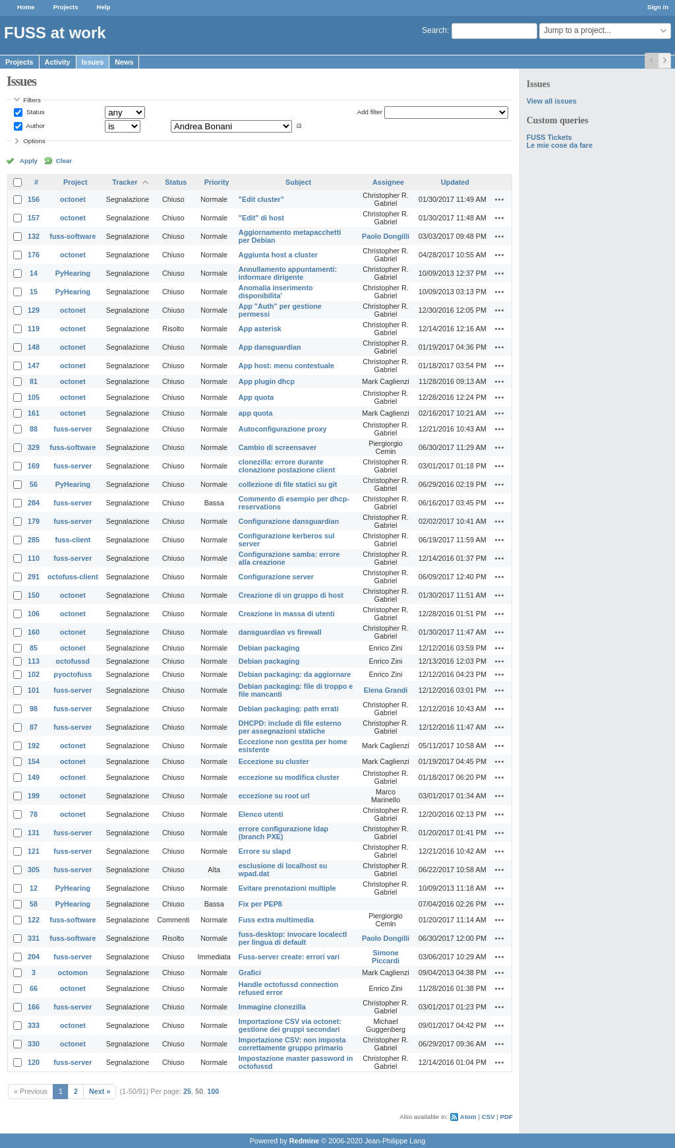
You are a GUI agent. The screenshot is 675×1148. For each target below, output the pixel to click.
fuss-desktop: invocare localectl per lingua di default (293, 938)
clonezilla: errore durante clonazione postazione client (287, 466)
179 (34, 521)
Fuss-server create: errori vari (289, 957)
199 (34, 796)
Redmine (304, 1141)
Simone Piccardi (385, 957)
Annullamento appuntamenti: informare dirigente (288, 273)
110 (34, 558)
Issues (93, 62)
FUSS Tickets (549, 137)
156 (34, 199)
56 (34, 484)
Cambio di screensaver (277, 447)
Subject (298, 182)
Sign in (657, 7)
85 (34, 648)
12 (34, 888)
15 (34, 292)
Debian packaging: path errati (289, 709)
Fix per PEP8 (260, 904)
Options (34, 140)
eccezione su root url (274, 796)
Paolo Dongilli (385, 236)
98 (34, 709)
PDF (506, 1116)
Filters (31, 100)
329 (34, 447)
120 (34, 1062)
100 (213, 1091)
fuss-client (72, 540)
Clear (64, 160)
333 (34, 1025)
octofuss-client (72, 577)
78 (34, 814)
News (124, 62)
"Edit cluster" (261, 199)
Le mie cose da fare (560, 145)
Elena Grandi (386, 690)
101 (34, 690)
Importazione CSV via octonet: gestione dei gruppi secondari (290, 1025)
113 (34, 661)
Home (26, 7)
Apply (29, 160)
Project (75, 182)
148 (34, 347)
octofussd (73, 661)
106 (34, 614)
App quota (256, 397)
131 (34, 833)
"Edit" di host (261, 218)
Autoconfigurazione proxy (283, 429)
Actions (499, 199)
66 (34, 988)
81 (34, 381)
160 (34, 632)
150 (34, 595)
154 (34, 761)
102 (34, 674)
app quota (256, 413)
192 (34, 745)
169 (34, 466)
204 (34, 957)
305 (34, 870)
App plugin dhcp (267, 381)
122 (34, 920)
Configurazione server (276, 577)
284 (34, 503)
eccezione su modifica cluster (289, 777)
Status (34, 111)
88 (34, 429)
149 (34, 777)
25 (187, 1091)
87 (34, 727)
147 (34, 365)
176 (34, 255)
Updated (455, 182)
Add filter (369, 111)
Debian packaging (269, 648)
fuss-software (72, 236)
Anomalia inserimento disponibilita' (276, 292)
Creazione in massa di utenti (287, 614)
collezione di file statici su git (288, 484)
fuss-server (72, 429)
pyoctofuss (73, 674)
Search (434, 30)
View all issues (552, 101)
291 (34, 577)
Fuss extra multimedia (276, 920)
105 (34, 397)
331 (34, 938)
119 (34, 329)
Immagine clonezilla (272, 1007)
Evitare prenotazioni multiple (287, 888)
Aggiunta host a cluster (278, 255)
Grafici (250, 972)
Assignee (388, 182)
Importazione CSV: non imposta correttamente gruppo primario (292, 1044)
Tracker (124, 182)
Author (34, 125)
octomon (73, 972)
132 (34, 236)
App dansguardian (270, 347)
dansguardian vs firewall (280, 632)
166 (34, 1007)
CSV (488, 1116)
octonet (73, 199)
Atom (468, 1116)
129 (34, 310)
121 (34, 851)
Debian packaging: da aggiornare (295, 674)
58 (34, 904)
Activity (58, 62)
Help (104, 7)
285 (34, 540)
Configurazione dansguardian (289, 521)
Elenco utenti (261, 814)
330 (34, 1044)
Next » (99, 1091)
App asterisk (260, 329)
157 (34, 218)
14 (34, 273)
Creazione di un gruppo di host (291, 595)
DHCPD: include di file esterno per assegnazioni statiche (290, 727)
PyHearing (72, 273)
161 (34, 413)
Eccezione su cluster (274, 761)
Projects (65, 7)
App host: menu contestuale (286, 365)
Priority (216, 182)
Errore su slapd (265, 851)
